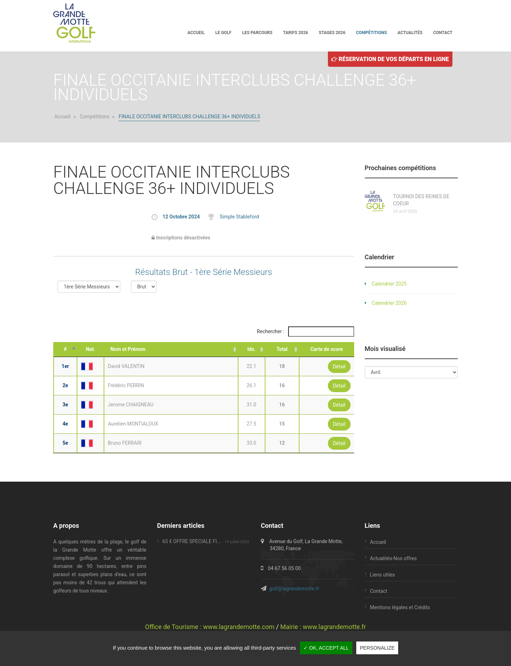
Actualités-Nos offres (393, 558)
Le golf (223, 32)
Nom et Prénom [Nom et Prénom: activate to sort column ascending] (127, 349)
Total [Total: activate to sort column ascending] (281, 349)
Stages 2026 (332, 32)
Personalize (377, 648)
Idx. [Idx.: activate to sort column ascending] (251, 349)
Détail (339, 366)
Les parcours (257, 32)
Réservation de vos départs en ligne (390, 59)
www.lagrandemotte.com (238, 626)
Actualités (409, 32)
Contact (442, 32)
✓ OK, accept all (326, 648)
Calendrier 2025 (389, 284)
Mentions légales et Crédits (400, 607)
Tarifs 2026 (295, 32)
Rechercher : (305, 331)
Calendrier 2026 (389, 303)
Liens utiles (382, 575)
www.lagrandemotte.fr (334, 626)
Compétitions (371, 32)
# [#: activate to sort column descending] (65, 349)
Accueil (195, 32)
